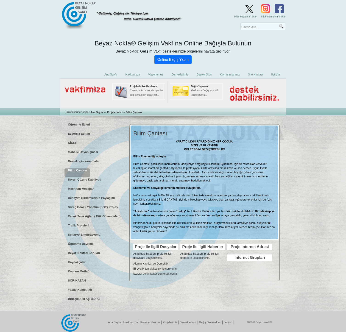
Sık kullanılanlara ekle (273, 16)
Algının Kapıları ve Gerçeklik (150, 263)
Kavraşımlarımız (150, 322)
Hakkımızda (130, 322)
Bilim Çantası (134, 112)
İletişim (228, 322)
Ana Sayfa (97, 112)
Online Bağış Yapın (173, 59)
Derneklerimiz (188, 322)
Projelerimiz (114, 112)
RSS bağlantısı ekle (245, 16)
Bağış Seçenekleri (210, 322)
